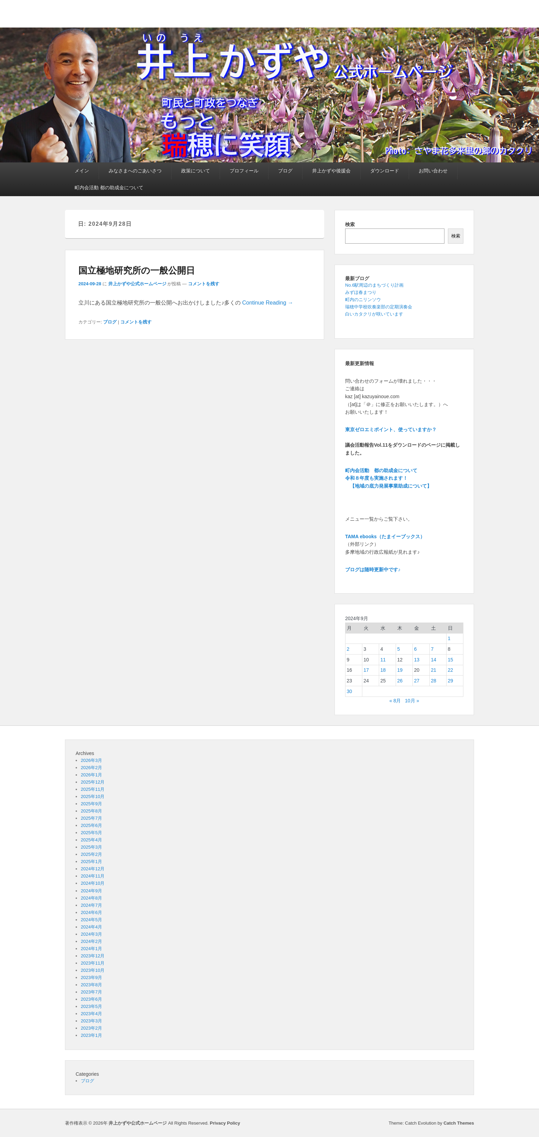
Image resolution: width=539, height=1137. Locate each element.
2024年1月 (91, 948)
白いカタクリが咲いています (374, 314)
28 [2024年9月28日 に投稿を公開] (434, 680)
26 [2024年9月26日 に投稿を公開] (400, 680)
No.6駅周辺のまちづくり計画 (374, 285)
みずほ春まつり (360, 292)
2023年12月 (92, 955)
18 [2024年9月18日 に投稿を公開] (383, 670)
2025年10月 (92, 796)
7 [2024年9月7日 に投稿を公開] (432, 649)
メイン (82, 170)
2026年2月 (91, 767)
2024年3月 (91, 934)
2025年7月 (91, 818)
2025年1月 (91, 861)
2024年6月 (91, 912)
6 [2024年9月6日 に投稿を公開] (415, 649)
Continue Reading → (267, 303)
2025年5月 (91, 832)
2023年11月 (92, 963)
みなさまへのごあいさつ (135, 170)
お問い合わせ (433, 170)
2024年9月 (91, 890)
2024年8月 (91, 898)
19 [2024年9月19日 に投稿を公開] (400, 670)
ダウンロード (384, 170)
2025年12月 (92, 782)
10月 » (412, 700)
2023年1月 (91, 1035)
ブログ (285, 170)
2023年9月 (91, 977)
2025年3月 (91, 847)
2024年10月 (92, 883)
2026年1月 (91, 774)
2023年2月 (91, 1028)
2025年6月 (91, 825)
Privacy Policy (225, 1123)
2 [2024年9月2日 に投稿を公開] (348, 649)
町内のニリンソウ (363, 299)
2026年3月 (91, 760)
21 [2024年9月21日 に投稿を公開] (434, 670)
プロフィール (244, 170)
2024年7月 (91, 905)
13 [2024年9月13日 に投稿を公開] (417, 659)
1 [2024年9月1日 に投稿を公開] (449, 638)
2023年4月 (91, 1013)
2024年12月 (92, 868)
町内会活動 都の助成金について (109, 187)
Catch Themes (458, 1123)
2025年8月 (91, 811)
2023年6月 (91, 999)
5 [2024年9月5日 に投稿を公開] (398, 649)
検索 (350, 224)
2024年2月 (91, 941)
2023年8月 (91, 984)
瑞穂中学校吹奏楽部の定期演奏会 (378, 306)
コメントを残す (203, 283)
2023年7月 (91, 992)
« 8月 (395, 700)
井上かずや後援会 (331, 170)
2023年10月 (92, 970)
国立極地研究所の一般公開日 (136, 270)
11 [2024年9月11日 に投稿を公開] (383, 659)
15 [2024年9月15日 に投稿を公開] (450, 659)
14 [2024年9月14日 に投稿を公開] (434, 659)
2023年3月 (91, 1020)
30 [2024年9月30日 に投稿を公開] (349, 691)
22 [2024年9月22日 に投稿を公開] (450, 670)
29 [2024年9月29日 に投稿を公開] (450, 680)
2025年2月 (91, 854)
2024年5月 (91, 919)
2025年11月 (92, 789)
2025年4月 (91, 839)
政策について (195, 170)
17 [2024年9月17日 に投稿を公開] (366, 670)
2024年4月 (91, 926)
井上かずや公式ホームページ (137, 283)
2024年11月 (92, 876)
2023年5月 (91, 1006)
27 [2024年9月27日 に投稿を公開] (417, 680)
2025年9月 (91, 803)
